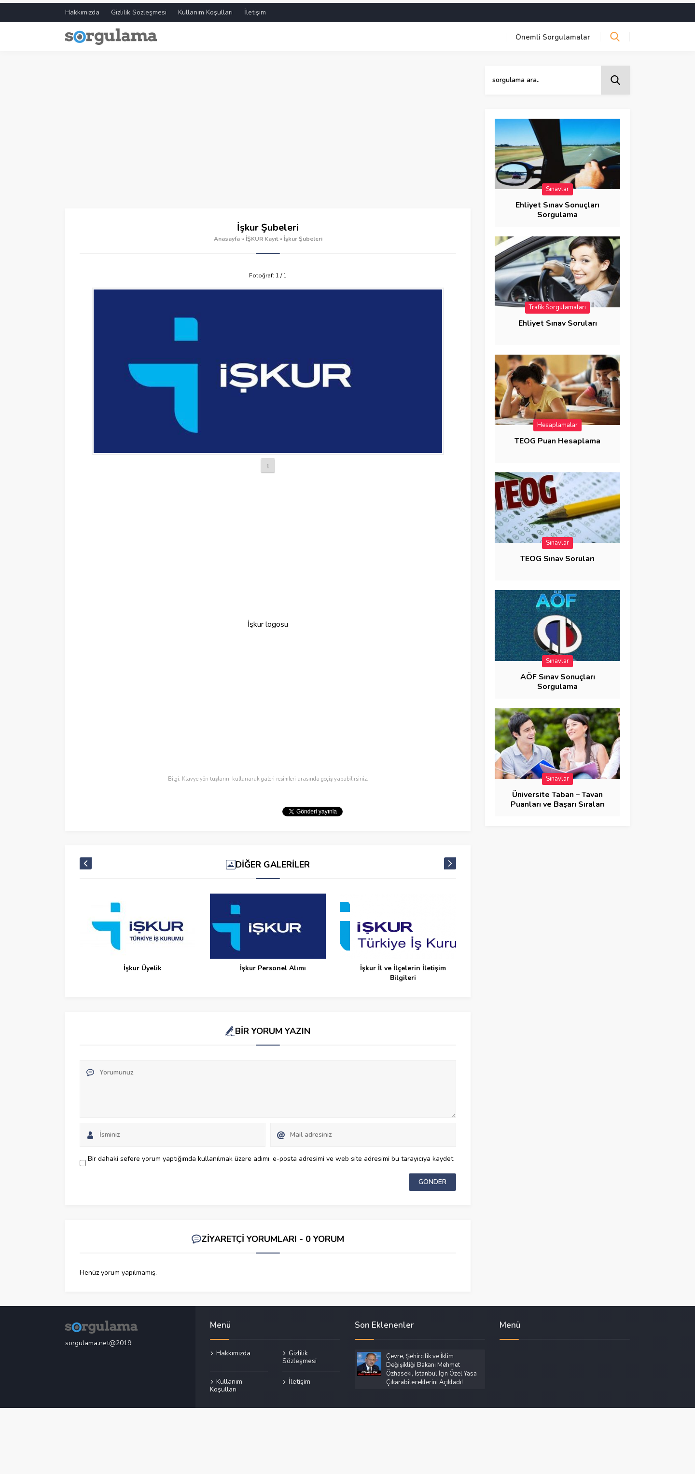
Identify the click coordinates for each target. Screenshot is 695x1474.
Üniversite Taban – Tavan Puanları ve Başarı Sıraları (558, 797)
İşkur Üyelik (143, 965)
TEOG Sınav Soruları (557, 556)
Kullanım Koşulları (205, 9)
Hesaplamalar (557, 422)
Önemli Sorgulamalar (552, 34)
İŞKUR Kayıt (262, 236)
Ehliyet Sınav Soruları (557, 320)
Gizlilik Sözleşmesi (139, 9)
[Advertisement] (268, 134)
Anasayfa (227, 236)
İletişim (255, 9)
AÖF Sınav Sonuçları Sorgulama (557, 679)
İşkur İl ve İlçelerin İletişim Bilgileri (403, 970)
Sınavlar (557, 186)
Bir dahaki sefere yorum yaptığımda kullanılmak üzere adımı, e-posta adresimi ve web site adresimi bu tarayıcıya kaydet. (271, 1155)
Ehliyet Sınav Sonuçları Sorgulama (557, 207)
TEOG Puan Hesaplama (557, 438)
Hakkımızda (82, 9)
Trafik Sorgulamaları (557, 304)
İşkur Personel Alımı (273, 965)
